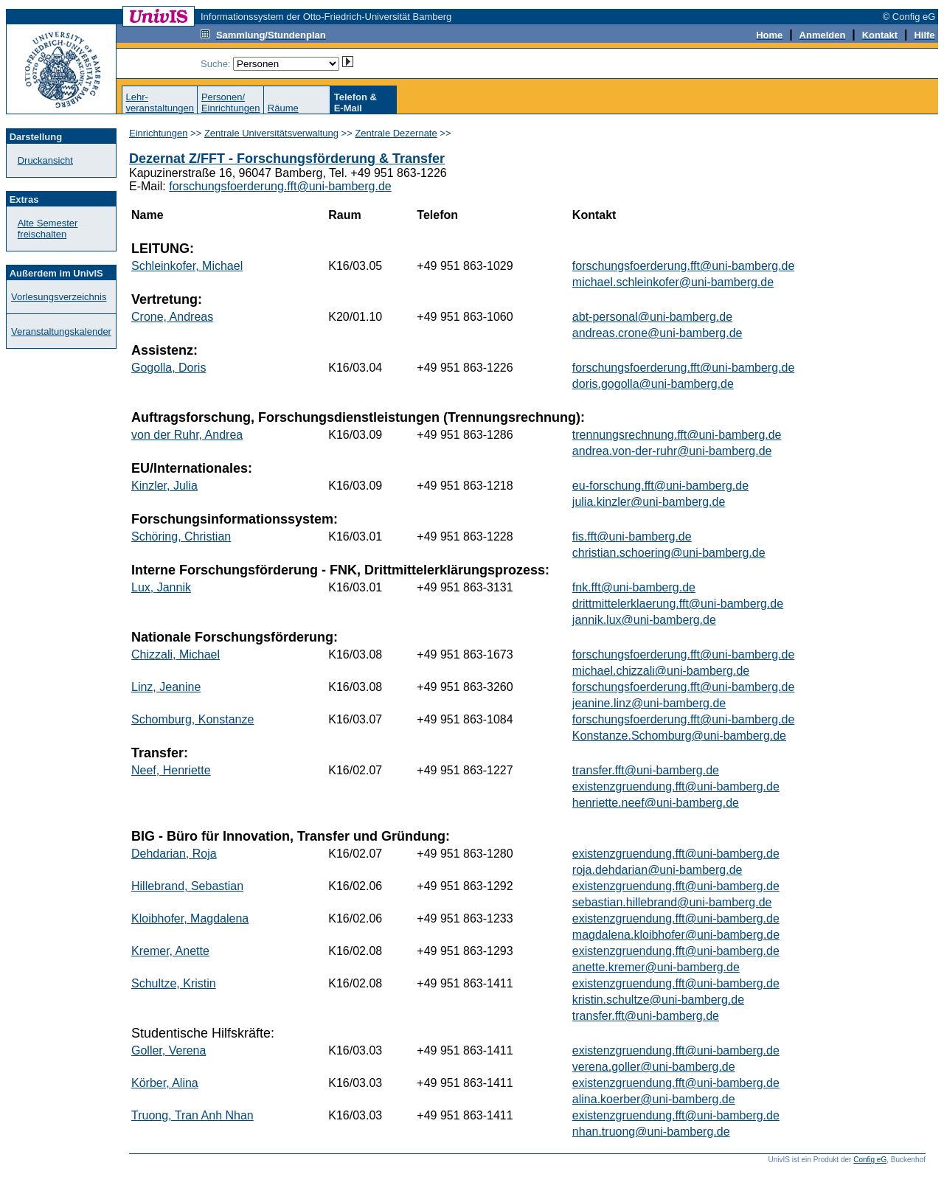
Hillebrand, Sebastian (187, 886)
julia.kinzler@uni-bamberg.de (648, 502)
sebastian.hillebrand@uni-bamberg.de (672, 902)
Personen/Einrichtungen (230, 102)
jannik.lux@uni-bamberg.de (644, 620)
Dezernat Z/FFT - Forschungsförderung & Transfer (287, 158)
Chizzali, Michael (175, 654)
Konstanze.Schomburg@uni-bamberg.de (679, 735)
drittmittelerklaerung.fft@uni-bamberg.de (677, 603)
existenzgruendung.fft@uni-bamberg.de (676, 786)
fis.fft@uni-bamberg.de (632, 536)
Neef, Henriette (171, 770)
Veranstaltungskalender (61, 331)
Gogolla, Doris (168, 367)
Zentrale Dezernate (396, 133)
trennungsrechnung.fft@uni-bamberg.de (677, 434)
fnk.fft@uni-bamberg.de (633, 587)
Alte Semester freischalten (48, 229)
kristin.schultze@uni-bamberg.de (658, 999)
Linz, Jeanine (166, 687)
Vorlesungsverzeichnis (58, 296)
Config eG (869, 1160)
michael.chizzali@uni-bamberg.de (660, 670)
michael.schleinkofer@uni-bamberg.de (673, 282)
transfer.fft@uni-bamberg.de (645, 770)
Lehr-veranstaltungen (159, 102)
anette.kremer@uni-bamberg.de (656, 967)
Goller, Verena (168, 1050)
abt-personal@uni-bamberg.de (652, 316)
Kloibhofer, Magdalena (190, 918)
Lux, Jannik (161, 587)
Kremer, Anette (170, 951)
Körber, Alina (164, 1083)
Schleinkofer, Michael (187, 266)
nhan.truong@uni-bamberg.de (651, 1131)
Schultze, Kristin (173, 983)
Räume (283, 108)
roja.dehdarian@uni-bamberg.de (657, 870)
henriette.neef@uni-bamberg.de (655, 802)
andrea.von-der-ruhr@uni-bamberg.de (672, 451)
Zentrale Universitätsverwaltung (271, 133)
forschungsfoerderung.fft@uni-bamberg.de (280, 186)
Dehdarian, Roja (174, 853)
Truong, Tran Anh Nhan (192, 1115)
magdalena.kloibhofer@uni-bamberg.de (676, 934)
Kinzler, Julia (164, 485)
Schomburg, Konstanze (192, 719)
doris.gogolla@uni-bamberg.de (653, 384)
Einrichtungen (158, 133)
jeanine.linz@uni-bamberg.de (649, 703)
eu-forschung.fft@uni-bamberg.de (660, 485)
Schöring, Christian (181, 536)
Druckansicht (45, 160)
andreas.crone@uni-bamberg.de (657, 333)
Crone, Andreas (172, 316)
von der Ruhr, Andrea (187, 434)
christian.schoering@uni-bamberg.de (669, 552)
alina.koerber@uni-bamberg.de (653, 1099)
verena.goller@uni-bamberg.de (653, 1066)
